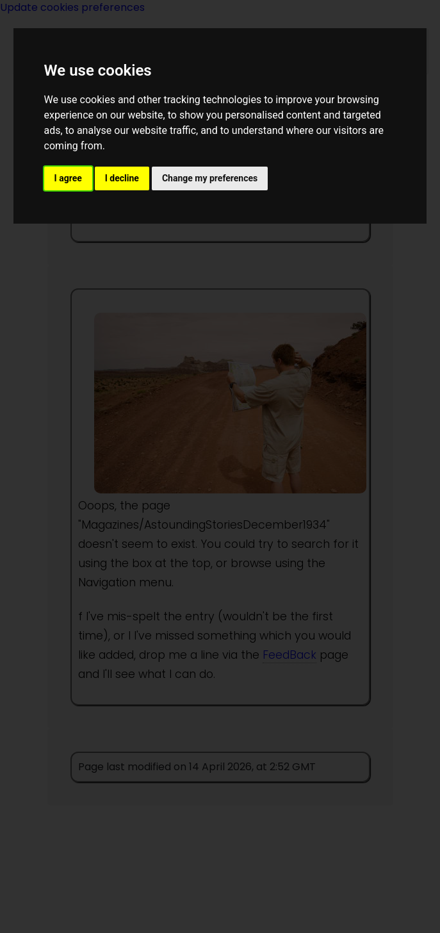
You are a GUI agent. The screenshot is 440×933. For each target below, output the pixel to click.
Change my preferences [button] (209, 178)
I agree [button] (68, 178)
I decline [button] (122, 178)
